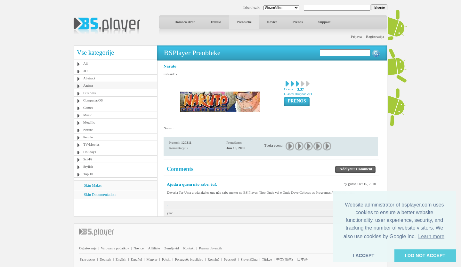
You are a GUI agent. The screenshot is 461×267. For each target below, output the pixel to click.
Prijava (356, 36)
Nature (88, 130)
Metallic (89, 122)
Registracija (375, 36)
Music (87, 115)
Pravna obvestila (210, 248)
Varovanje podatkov (115, 248)
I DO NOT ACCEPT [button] (425, 255)
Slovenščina (248, 259)
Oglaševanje (87, 248)
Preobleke (244, 22)
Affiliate (154, 248)
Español (136, 259)
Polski (166, 259)
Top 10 (88, 174)
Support (324, 22)
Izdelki (216, 22)
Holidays (89, 152)
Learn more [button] (431, 236)
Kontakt (188, 248)
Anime (88, 85)
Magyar (151, 259)
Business (89, 93)
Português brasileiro (189, 259)
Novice (272, 22)
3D (85, 71)
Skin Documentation (100, 194)
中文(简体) (284, 259)
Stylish (88, 166)
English (121, 259)
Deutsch (105, 259)
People (88, 137)
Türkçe (267, 259)
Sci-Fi (87, 159)
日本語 (302, 259)
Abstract (89, 78)
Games (88, 107)
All (85, 63)
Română (214, 259)
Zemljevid (171, 248)
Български (87, 259)
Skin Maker (93, 185)
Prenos (298, 22)
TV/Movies (91, 144)
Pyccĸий (230, 259)
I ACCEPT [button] (364, 255)
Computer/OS (93, 100)
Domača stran (185, 22)
